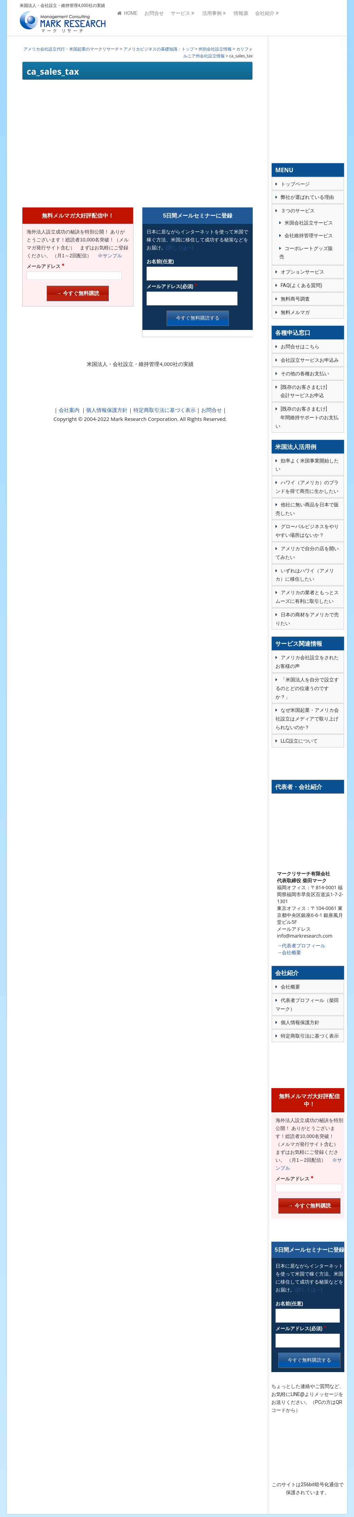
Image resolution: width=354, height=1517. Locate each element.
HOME (127, 18)
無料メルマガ (295, 312)
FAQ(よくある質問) (301, 285)
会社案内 (69, 409)
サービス (180, 18)
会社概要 (290, 987)
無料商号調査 (295, 299)
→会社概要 (289, 952)
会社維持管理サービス (309, 235)
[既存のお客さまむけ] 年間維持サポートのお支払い (307, 417)
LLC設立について (299, 741)
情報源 (241, 18)
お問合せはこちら (300, 346)
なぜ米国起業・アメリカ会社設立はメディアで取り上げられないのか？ (307, 718)
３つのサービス (298, 210)
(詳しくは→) (179, 247)
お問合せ (154, 18)
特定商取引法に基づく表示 (164, 409)
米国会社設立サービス (309, 223)
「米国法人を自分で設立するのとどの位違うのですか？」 (307, 688)
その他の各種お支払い (305, 373)
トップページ (295, 184)
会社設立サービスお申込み (310, 360)
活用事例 (212, 18)
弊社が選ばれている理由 (307, 197)
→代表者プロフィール (301, 945)
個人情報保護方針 (106, 409)
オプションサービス (302, 272)
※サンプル (107, 255)
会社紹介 (264, 18)
